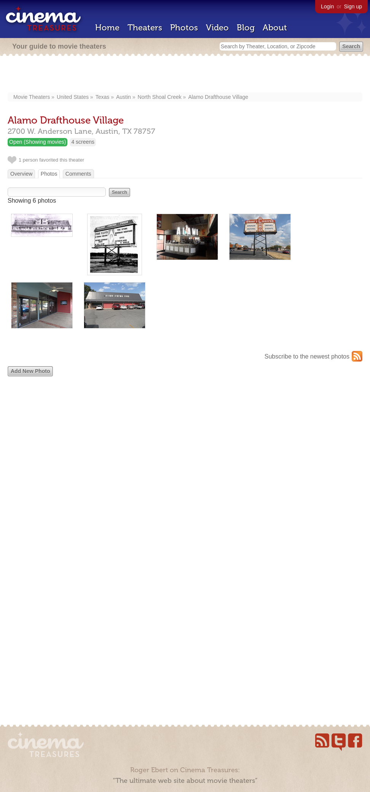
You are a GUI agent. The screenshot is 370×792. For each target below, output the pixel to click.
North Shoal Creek (160, 97)
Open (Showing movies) (37, 142)
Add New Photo (30, 371)
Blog (246, 27)
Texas (103, 97)
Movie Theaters (31, 97)
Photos (184, 27)
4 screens (82, 142)
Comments (78, 174)
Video (217, 27)
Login (327, 6)
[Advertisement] (185, 74)
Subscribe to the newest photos (307, 356)
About (275, 27)
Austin (123, 97)
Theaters (145, 27)
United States (73, 97)
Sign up (353, 6)
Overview (21, 174)
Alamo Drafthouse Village (218, 97)
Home (107, 27)
